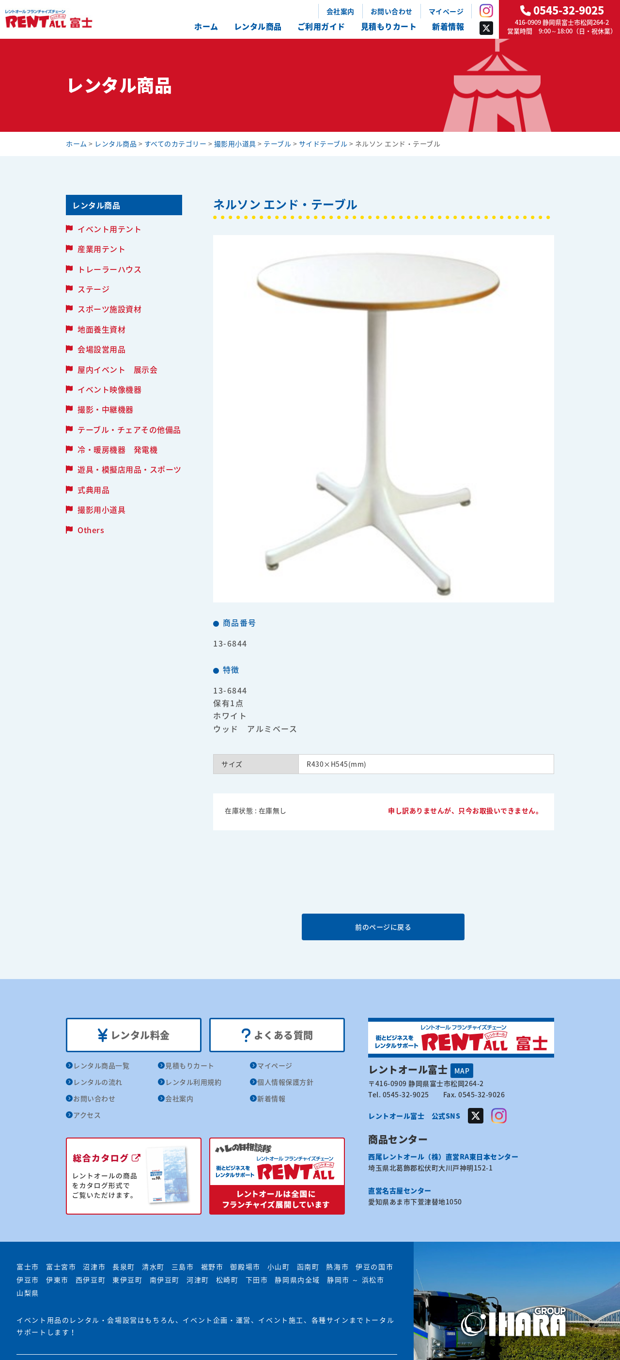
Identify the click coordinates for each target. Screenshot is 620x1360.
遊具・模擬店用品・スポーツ (130, 469)
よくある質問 (277, 1035)
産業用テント (101, 248)
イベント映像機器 (109, 389)
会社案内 (340, 11)
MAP (462, 1070)
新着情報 (448, 26)
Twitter (486, 28)
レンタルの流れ (98, 1082)
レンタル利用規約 (193, 1082)
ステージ (93, 289)
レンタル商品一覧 (101, 1065)
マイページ (446, 11)
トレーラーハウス (109, 269)
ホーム (206, 26)
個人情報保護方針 (285, 1082)
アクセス (87, 1115)
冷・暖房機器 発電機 (117, 449)
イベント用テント (109, 229)
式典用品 (93, 489)
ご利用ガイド (321, 26)
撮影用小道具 (101, 509)
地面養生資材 (101, 329)
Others (91, 530)
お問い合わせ (392, 11)
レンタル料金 (134, 1035)
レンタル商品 (258, 26)
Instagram (486, 10)
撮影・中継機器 (106, 409)
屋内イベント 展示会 (117, 369)
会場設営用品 (101, 349)
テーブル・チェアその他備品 (129, 429)
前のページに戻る (383, 927)
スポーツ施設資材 (109, 309)
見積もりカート (389, 26)
